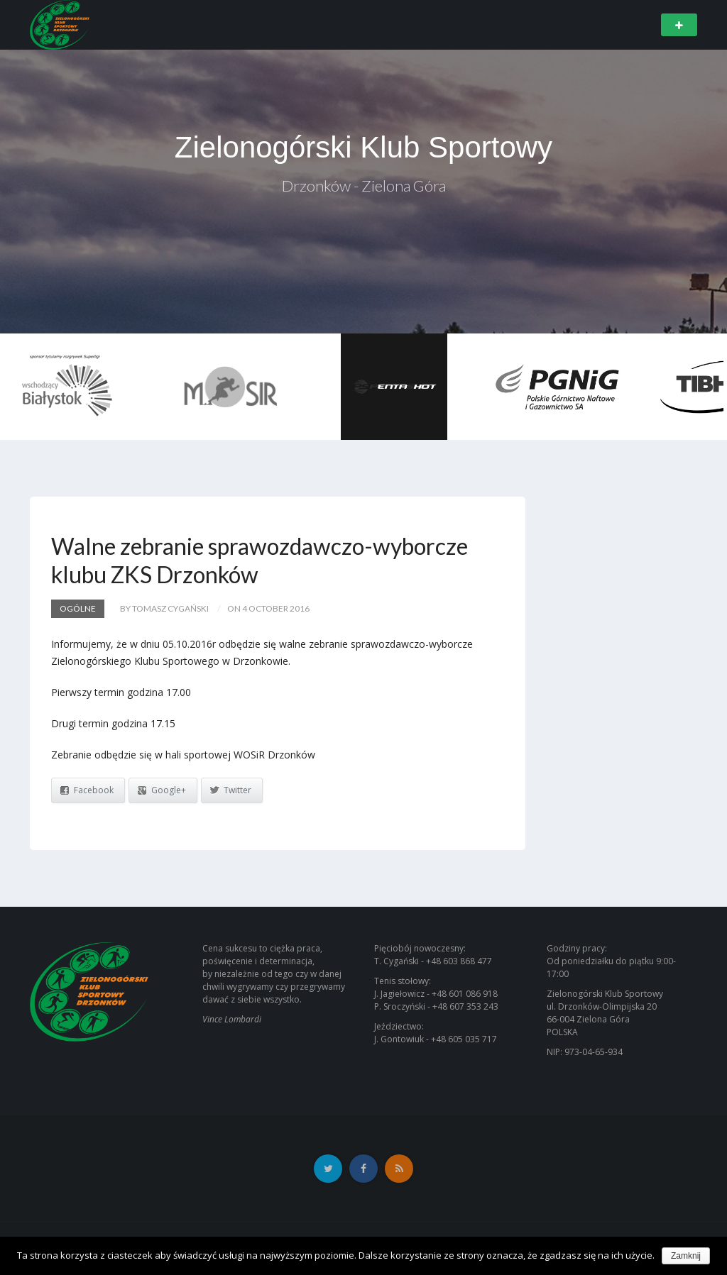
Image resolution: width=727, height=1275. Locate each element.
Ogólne (78, 608)
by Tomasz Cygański (164, 608)
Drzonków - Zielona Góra (364, 185)
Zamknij (686, 1256)
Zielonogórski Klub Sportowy (363, 147)
